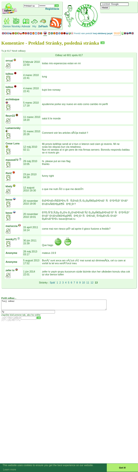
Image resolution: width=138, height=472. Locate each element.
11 (87, 282)
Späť (52, 282)
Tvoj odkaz (60, 306)
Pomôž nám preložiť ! (93, 33)
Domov (7, 26)
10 (83, 282)
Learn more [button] (9, 469)
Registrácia (52, 8)
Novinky (16, 26)
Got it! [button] (122, 467)
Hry (34, 26)
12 (92, 282)
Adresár (25, 26)
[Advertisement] (119, 18)
